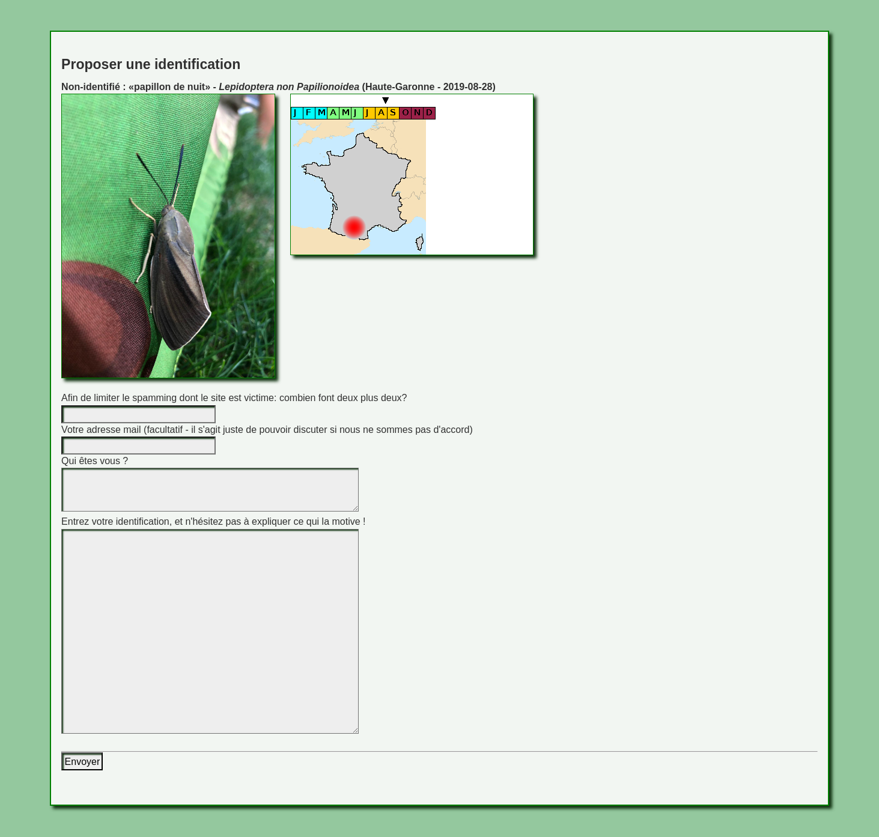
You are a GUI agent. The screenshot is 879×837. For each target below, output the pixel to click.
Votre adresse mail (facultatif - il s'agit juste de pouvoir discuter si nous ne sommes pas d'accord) (267, 430)
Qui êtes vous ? (94, 461)
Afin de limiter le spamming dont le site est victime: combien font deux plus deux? (234, 398)
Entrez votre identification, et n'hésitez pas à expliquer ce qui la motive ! (213, 521)
